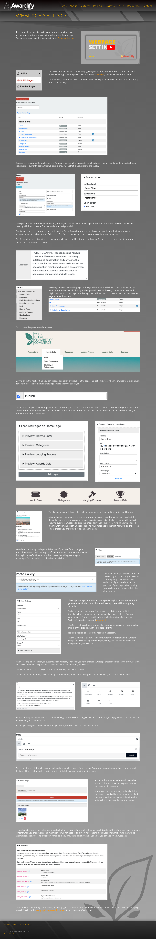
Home (63, 6)
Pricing (97, 6)
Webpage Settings (66, 38)
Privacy (27, 925)
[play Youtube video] (110, 47)
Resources (133, 6)
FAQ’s (120, 6)
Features (85, 6)
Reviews (110, 6)
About (73, 6)
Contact (147, 6)
